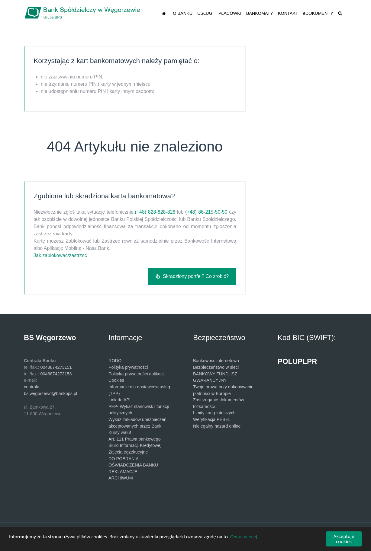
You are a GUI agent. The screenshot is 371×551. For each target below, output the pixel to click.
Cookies (116, 380)
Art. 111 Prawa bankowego (134, 439)
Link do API (119, 399)
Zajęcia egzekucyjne (128, 452)
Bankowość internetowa (216, 360)
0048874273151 (56, 367)
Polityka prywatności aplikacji (136, 373)
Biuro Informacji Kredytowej (134, 445)
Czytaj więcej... (245, 536)
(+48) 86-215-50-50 (206, 212)
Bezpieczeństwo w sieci (216, 367)
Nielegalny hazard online (217, 426)
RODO (114, 360)
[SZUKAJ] (341, 13)
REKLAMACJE (122, 471)
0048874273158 (56, 373)
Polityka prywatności (128, 367)
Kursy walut (119, 432)
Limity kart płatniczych (214, 412)
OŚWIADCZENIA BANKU (133, 465)
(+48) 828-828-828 (155, 212)
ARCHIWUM (120, 478)
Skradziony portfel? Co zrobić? (192, 276)
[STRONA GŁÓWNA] (165, 13)
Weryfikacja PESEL (212, 419)
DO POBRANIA (123, 458)
